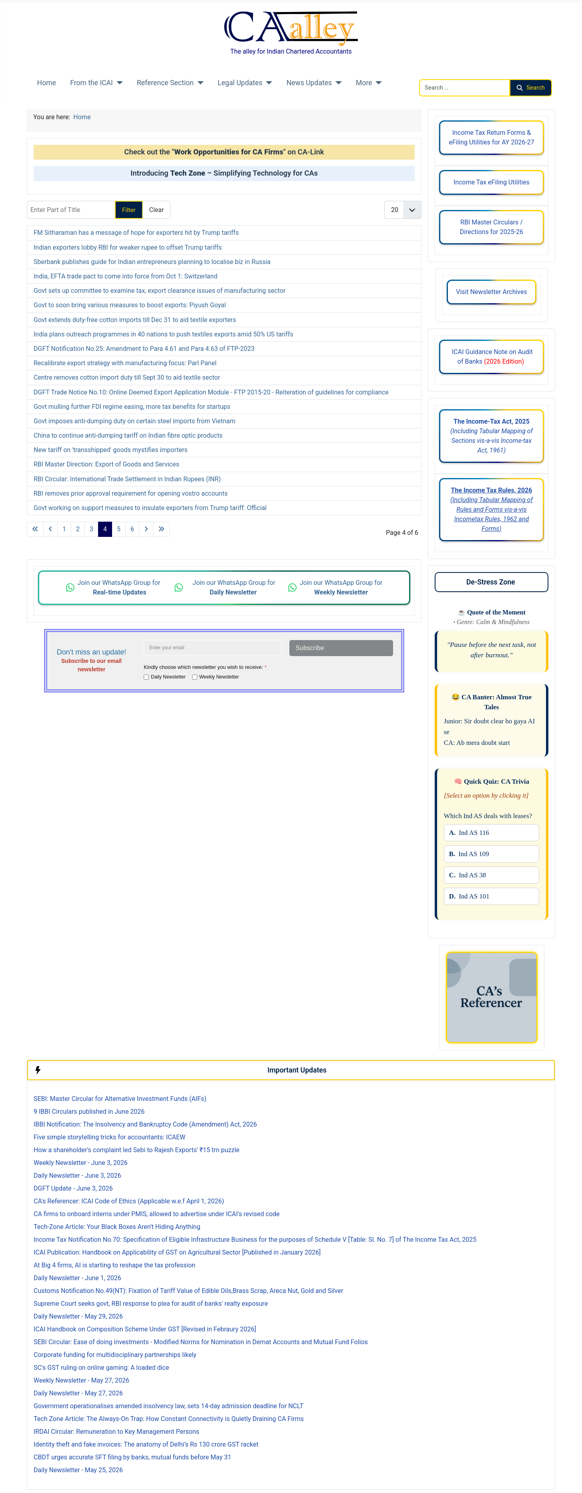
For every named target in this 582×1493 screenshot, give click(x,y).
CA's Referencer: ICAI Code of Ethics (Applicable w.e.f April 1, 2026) (129, 1201)
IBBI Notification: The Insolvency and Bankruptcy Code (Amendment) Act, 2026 (145, 1124)
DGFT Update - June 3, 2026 (73, 1188)
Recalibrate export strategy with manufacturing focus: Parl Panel (125, 363)
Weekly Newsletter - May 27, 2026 (81, 1380)
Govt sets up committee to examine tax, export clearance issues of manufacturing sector (159, 290)
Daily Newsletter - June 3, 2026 (77, 1175)
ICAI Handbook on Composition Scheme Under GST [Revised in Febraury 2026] (145, 1329)
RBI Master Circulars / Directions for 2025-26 (491, 227)
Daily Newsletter (168, 677)
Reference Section (165, 83)
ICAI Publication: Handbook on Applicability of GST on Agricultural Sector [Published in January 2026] (177, 1252)
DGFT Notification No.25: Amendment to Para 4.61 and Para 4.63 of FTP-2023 (144, 348)
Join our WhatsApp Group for (120, 587)
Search (531, 87)
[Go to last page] (161, 529)
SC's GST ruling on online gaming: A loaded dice (101, 1367)
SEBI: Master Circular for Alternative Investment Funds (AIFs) (120, 1099)
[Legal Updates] (268, 83)
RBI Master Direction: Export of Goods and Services (106, 464)
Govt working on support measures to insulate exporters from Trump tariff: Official (150, 508)
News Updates (309, 83)
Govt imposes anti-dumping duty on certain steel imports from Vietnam (134, 421)
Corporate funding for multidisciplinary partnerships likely (115, 1355)
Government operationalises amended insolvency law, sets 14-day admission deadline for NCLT (168, 1406)
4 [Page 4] (105, 529)
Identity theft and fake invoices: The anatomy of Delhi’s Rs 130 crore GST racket (146, 1444)
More (364, 83)
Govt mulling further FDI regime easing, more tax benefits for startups (132, 406)
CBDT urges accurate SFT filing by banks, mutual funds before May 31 (132, 1457)
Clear (156, 210)
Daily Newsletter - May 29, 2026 (78, 1316)
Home (46, 83)
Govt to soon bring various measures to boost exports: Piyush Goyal (130, 305)
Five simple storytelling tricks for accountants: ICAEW (109, 1137)
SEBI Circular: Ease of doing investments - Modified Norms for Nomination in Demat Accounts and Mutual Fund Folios (201, 1342)
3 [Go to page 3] (91, 529)
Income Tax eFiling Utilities (492, 182)
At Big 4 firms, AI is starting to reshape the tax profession (114, 1265)
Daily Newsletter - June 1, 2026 (77, 1278)
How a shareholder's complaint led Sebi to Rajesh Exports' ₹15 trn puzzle (136, 1150)
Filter (129, 210)
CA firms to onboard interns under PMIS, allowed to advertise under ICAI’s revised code (157, 1214)
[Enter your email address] (212, 647)
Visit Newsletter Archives (491, 292)
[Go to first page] (35, 529)
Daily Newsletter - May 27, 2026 (78, 1393)
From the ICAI (91, 83)
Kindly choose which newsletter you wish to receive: (205, 667)
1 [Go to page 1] (64, 529)
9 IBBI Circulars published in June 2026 (89, 1111)
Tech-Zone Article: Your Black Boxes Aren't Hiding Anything (117, 1227)
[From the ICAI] (118, 83)
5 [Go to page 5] (118, 529)
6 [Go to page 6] (132, 529)
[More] (377, 83)
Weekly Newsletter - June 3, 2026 (81, 1163)
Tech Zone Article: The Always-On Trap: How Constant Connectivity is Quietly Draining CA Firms (169, 1419)
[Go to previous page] (50, 529)
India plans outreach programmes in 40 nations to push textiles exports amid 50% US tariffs (163, 334)
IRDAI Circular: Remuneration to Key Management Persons (116, 1431)
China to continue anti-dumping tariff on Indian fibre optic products (128, 435)
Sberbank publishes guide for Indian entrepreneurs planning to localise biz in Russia (152, 262)
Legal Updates (240, 83)
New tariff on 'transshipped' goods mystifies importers (111, 450)
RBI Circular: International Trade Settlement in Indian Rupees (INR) (127, 479)
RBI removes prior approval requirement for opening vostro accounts (131, 493)
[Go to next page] (146, 529)
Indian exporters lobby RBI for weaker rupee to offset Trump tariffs (128, 247)
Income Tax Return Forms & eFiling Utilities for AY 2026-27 (491, 137)
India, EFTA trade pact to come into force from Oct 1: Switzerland (125, 276)
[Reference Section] (199, 83)
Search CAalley (440, 74)
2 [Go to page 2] (78, 529)
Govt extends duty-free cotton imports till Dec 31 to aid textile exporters (135, 320)
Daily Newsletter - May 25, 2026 (78, 1470)
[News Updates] (337, 83)
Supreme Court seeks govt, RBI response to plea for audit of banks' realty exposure (151, 1303)
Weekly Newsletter (219, 677)
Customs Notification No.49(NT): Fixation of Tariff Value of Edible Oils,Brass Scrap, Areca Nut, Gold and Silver (188, 1291)
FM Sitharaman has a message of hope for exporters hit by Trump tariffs (136, 232)
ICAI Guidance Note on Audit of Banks (491, 356)
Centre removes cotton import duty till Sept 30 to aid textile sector (127, 377)
